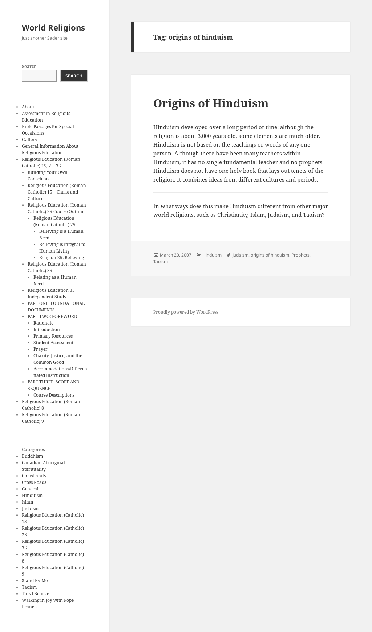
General (30, 489)
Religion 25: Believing (61, 257)
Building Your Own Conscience (48, 175)
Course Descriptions (53, 395)
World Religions (53, 27)
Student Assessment (53, 342)
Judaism (30, 508)
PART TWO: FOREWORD (52, 316)
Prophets (300, 255)
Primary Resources (53, 336)
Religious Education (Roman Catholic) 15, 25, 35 (51, 162)
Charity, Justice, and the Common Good (57, 359)
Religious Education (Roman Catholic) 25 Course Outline (57, 208)
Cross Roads (34, 482)
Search (29, 66)
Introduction (46, 329)
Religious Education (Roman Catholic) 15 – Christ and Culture (57, 192)
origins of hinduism (270, 255)
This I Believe (35, 594)
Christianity (34, 476)
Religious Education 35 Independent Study (51, 293)
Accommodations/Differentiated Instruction (60, 372)
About (28, 107)
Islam (27, 502)
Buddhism (32, 456)
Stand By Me (35, 580)
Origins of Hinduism (211, 103)
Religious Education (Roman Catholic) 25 (54, 221)
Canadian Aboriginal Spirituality (43, 466)
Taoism (29, 587)
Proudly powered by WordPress (185, 312)
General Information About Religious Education (50, 149)
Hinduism (32, 495)
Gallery (29, 139)
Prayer (40, 349)
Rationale (43, 323)
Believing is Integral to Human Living (62, 247)
